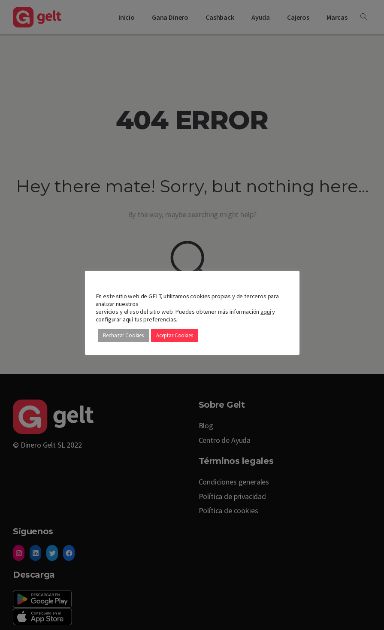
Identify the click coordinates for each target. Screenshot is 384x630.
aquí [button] (128, 319)
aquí (265, 311)
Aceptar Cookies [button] (174, 335)
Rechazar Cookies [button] (123, 335)
